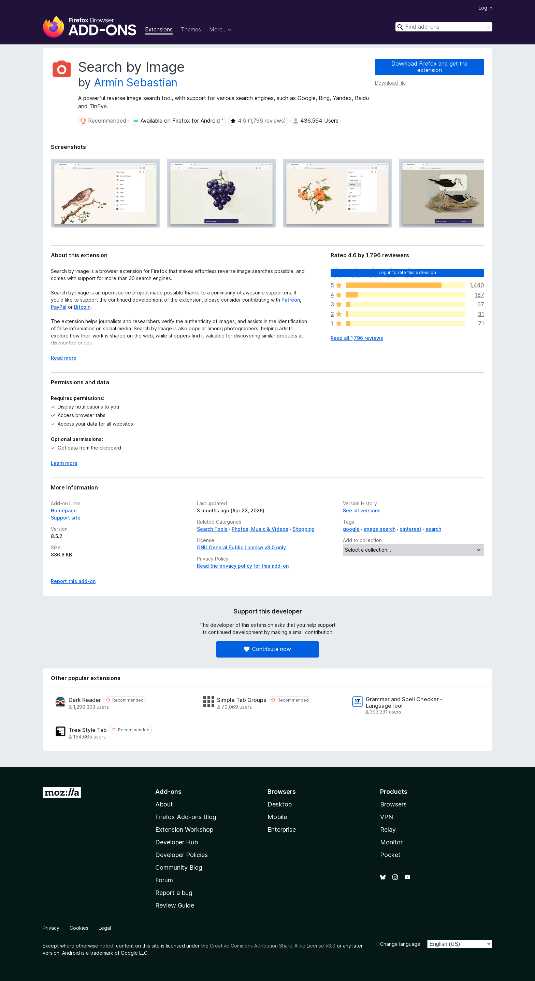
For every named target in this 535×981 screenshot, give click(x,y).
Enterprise (282, 829)
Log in (485, 8)
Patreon (290, 300)
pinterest (410, 529)
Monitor (391, 842)
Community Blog (178, 867)
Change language (400, 944)
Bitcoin (82, 307)
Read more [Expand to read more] (63, 358)
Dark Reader (85, 700)
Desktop (280, 804)
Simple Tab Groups (241, 700)
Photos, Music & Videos (260, 529)
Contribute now (267, 649)
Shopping (303, 529)
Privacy (51, 928)
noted (106, 946)
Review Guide (174, 905)
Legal (105, 928)
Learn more (64, 463)
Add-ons (168, 791)
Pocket (390, 854)
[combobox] (443, 26)
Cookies (79, 928)
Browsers (393, 804)
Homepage (64, 510)
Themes (191, 29)
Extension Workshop (184, 829)
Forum (164, 880)
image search (379, 529)
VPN (386, 816)
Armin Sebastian (135, 82)
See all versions (361, 510)
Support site (66, 518)
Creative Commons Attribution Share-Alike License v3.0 (272, 946)
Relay (388, 829)
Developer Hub (176, 842)
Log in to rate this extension (407, 272)
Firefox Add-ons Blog (185, 816)
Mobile (277, 816)
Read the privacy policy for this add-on (243, 566)
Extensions (159, 29)
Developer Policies (181, 854)
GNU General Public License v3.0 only (241, 547)
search (433, 529)
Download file (390, 83)
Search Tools (212, 529)
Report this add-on (73, 581)
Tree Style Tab (88, 730)
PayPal (59, 307)
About (164, 804)
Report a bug (173, 892)
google (351, 529)
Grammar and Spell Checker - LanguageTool (404, 702)
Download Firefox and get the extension (429, 66)
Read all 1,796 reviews (357, 338)
